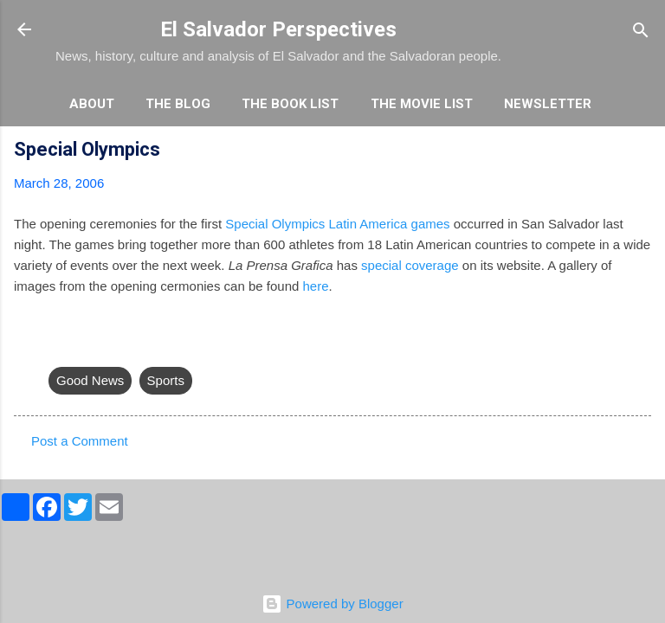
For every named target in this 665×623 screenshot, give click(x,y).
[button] (640, 152)
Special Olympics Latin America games (337, 223)
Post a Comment (79, 441)
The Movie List (422, 104)
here (316, 286)
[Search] (640, 32)
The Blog (177, 104)
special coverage (410, 265)
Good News (90, 380)
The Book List (290, 104)
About (91, 104)
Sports (165, 380)
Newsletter (547, 104)
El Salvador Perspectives (278, 29)
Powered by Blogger (332, 603)
